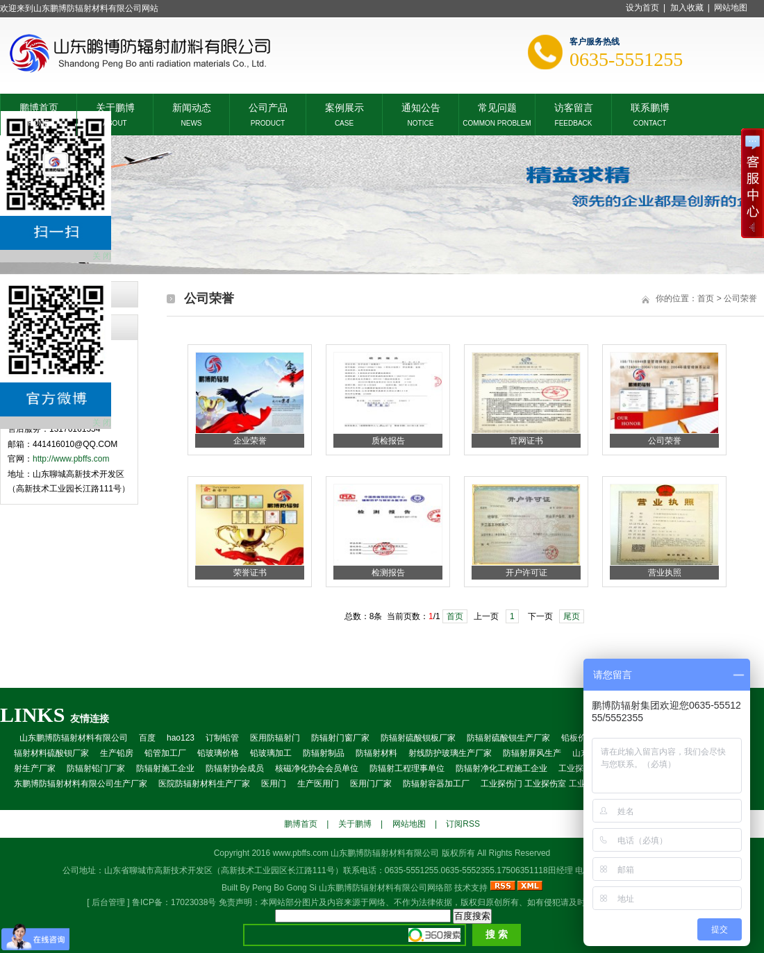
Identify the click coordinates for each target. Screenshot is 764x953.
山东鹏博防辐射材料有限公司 (73, 738)
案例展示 (344, 106)
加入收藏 (687, 7)
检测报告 (388, 572)
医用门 (273, 783)
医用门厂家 (371, 783)
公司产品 (268, 106)
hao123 (180, 738)
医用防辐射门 (275, 738)
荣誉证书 (250, 572)
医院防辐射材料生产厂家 (204, 783)
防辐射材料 (376, 753)
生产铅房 (116, 753)
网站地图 (730, 7)
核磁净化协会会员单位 (316, 768)
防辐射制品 (323, 753)
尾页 (571, 616)
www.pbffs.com (300, 853)
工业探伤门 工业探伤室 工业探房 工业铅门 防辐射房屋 (581, 783)
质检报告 (388, 441)
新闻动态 (191, 106)
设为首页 (642, 7)
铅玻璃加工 (271, 753)
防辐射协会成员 (235, 768)
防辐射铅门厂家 (96, 768)
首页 (455, 616)
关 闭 (101, 256)
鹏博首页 (38, 106)
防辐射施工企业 (165, 768)
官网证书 (526, 441)
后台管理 (109, 902)
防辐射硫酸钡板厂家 (418, 738)
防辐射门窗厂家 (340, 738)
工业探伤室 (579, 768)
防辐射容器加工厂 (436, 783)
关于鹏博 (115, 106)
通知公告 (420, 106)
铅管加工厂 (165, 753)
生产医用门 (318, 783)
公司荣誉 (664, 441)
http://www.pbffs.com (71, 459)
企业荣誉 (250, 441)
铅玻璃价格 (218, 753)
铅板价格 (578, 738)
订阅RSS (463, 824)
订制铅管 (222, 738)
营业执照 (664, 572)
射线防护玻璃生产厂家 (450, 753)
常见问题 (497, 106)
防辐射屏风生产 (532, 753)
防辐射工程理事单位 (407, 768)
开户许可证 (526, 572)
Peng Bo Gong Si (284, 888)
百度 (147, 738)
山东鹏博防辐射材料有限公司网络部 (385, 888)
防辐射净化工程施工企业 (501, 768)
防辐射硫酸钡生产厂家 (508, 738)
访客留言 (573, 106)
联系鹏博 (650, 106)
